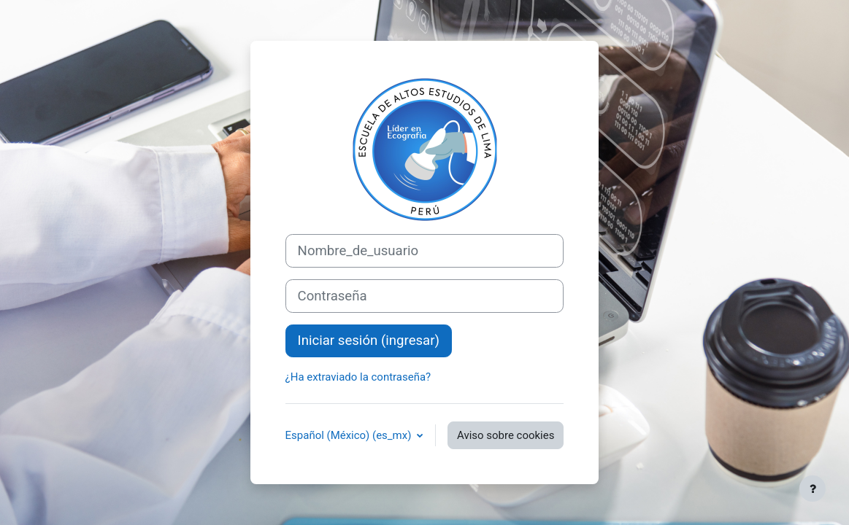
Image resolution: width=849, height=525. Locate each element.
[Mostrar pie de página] (812, 488)
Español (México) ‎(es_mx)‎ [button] (349, 435)
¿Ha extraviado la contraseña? (358, 377)
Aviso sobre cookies (505, 435)
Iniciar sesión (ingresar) (368, 340)
